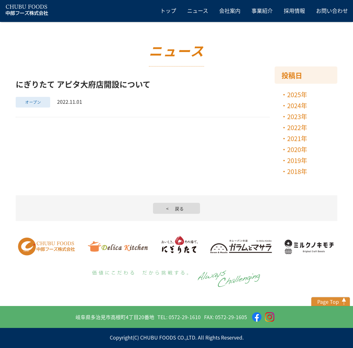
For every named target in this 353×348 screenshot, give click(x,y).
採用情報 (294, 10)
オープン (33, 102)
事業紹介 (262, 10)
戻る (179, 208)
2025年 (297, 94)
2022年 (297, 127)
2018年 (297, 171)
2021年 (297, 138)
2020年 (297, 149)
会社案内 (229, 10)
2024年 (297, 105)
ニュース (197, 10)
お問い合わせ (332, 10)
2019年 (297, 160)
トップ (168, 10)
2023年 (297, 116)
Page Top (328, 301)
